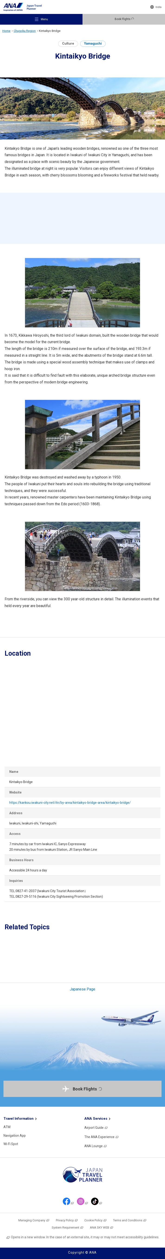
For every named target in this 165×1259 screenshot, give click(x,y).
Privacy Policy (67, 1220)
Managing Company (34, 1220)
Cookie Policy (95, 1220)
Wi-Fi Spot (10, 1144)
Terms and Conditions (130, 1220)
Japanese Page (82, 989)
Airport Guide (96, 1127)
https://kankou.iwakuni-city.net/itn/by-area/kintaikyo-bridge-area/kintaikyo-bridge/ (70, 802)
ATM (6, 1127)
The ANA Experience (101, 1137)
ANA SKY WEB (102, 1227)
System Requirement (68, 1227)
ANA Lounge (95, 1146)
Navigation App (14, 1135)
